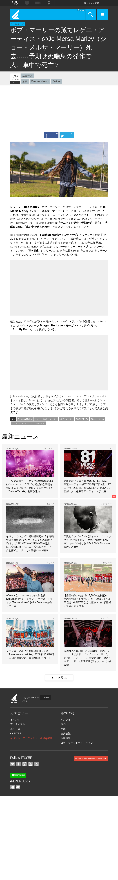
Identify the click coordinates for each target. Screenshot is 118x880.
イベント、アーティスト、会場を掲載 (31, 738)
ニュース (19, 24)
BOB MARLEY (82, 419)
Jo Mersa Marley (25, 419)
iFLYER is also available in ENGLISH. (90, 758)
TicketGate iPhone (18, 787)
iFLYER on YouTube (30, 764)
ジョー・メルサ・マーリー (46, 419)
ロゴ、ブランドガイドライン (77, 743)
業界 (24, 81)
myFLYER (15, 733)
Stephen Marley (97, 419)
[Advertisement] (59, 109)
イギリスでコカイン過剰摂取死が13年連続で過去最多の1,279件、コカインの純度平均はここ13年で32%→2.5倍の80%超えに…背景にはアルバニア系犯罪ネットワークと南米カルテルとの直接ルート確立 (30, 543)
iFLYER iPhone (12, 787)
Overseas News (40, 81)
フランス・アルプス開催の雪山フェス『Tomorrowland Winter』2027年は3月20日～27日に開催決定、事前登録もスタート (30, 654)
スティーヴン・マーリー (22, 423)
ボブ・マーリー (66, 419)
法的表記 (66, 733)
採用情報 (66, 738)
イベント (15, 719)
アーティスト (17, 724)
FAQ (63, 724)
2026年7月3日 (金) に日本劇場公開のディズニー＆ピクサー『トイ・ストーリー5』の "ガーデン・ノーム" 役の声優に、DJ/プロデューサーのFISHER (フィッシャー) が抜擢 (87, 658)
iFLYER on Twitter (12, 764)
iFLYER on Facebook (18, 764)
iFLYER (14, 698)
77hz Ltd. (45, 698)
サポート (66, 729)
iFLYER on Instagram (24, 764)
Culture (56, 81)
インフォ (66, 719)
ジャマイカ (40, 423)
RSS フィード (36, 764)
